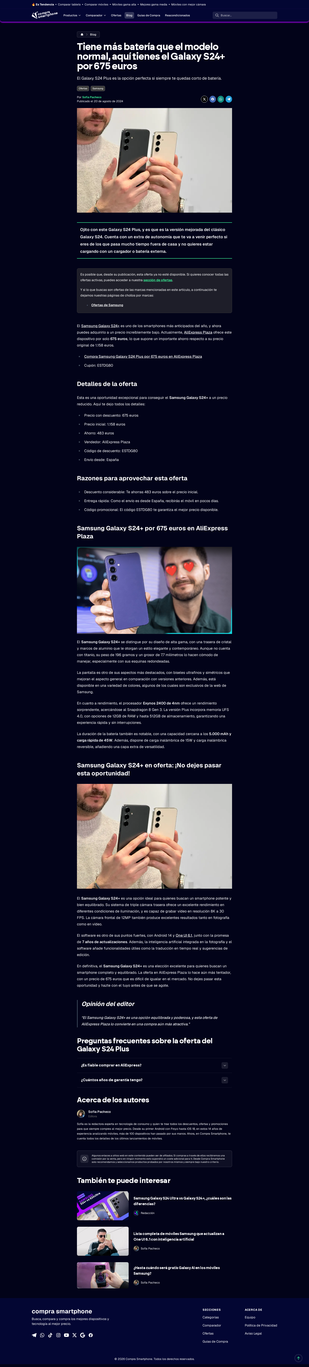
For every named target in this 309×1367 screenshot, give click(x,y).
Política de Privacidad (261, 1325)
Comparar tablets (69, 4)
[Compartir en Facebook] (212, 99)
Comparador (96, 15)
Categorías (211, 1317)
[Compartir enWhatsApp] (221, 99)
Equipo (250, 1317)
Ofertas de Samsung (107, 305)
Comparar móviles (96, 4)
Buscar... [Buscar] (226, 15)
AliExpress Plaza (198, 332)
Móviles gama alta (124, 4)
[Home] (44, 15)
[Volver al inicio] (298, 1358)
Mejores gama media (153, 4)
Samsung (97, 88)
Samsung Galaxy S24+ (100, 326)
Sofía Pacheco (91, 97)
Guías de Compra (148, 15)
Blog (129, 15)
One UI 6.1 (184, 935)
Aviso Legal (253, 1333)
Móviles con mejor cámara (188, 4)
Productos (72, 15)
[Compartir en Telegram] (229, 99)
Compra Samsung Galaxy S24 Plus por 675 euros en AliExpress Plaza (143, 356)
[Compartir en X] (204, 99)
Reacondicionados (177, 15)
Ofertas (116, 15)
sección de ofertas (157, 280)
